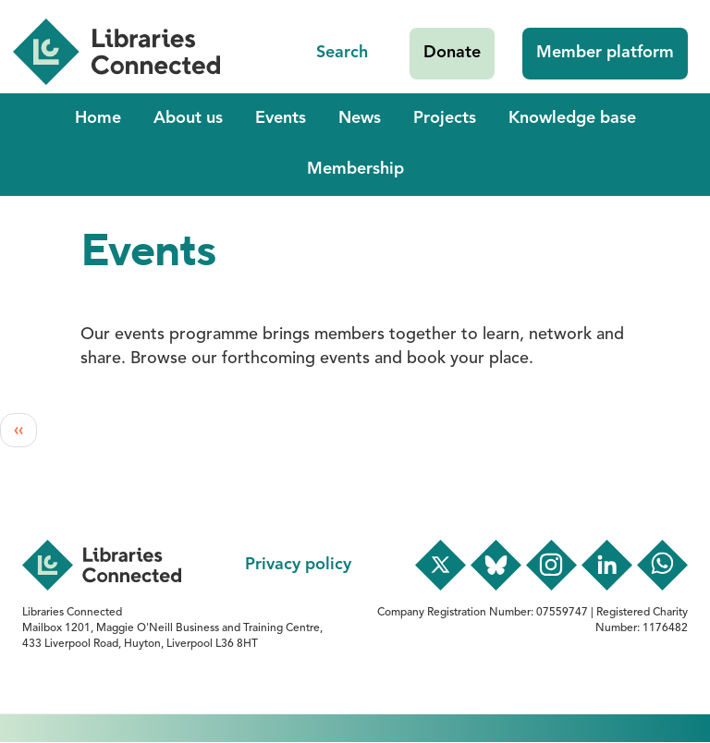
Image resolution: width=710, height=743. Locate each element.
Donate (452, 52)
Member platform (605, 52)
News (359, 118)
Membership (355, 169)
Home (98, 118)
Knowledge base (572, 118)
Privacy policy (298, 564)
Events (280, 118)
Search (342, 52)
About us (188, 118)
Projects (444, 118)
